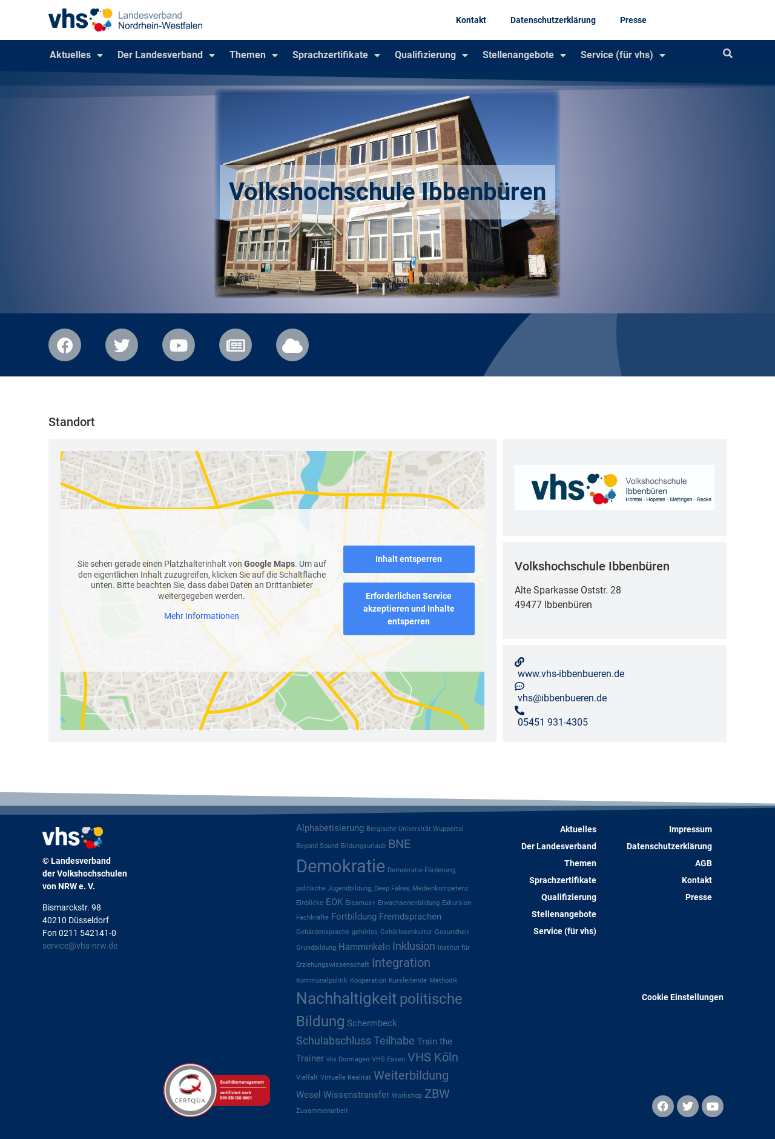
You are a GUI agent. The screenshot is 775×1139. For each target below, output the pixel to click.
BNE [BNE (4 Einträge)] (399, 844)
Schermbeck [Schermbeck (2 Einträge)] (372, 1023)
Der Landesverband (166, 55)
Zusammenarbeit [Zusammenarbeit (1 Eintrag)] (322, 1111)
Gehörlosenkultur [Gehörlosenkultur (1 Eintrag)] (406, 932)
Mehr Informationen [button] (201, 616)
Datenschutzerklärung (553, 20)
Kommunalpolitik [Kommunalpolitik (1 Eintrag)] (322, 980)
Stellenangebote (524, 55)
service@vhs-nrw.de (79, 945)
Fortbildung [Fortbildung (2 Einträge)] (354, 916)
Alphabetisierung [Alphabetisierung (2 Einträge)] (330, 828)
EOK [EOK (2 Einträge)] (334, 902)
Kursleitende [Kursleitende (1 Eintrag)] (408, 980)
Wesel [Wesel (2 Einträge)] (308, 1094)
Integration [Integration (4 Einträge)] (401, 963)
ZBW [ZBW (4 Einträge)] (437, 1094)
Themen (253, 55)
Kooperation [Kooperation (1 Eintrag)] (368, 980)
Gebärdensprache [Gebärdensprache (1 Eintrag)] (322, 932)
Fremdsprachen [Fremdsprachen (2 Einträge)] (410, 916)
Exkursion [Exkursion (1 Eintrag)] (456, 903)
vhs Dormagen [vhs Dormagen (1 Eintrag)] (347, 1059)
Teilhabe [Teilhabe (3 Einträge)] (394, 1041)
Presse (633, 20)
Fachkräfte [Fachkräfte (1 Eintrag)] (312, 917)
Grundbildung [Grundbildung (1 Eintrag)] (316, 948)
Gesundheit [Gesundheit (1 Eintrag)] (452, 932)
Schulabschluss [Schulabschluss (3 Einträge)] (333, 1041)
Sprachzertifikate (336, 55)
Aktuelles (76, 55)
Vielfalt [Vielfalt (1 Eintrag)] (307, 1077)
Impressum (690, 829)
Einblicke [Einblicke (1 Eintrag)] (309, 903)
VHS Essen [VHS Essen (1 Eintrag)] (388, 1059)
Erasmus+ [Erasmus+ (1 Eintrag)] (360, 903)
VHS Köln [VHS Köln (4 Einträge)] (432, 1057)
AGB (703, 863)
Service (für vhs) (623, 55)
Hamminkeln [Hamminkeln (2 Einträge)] (364, 946)
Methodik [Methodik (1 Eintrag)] (443, 980)
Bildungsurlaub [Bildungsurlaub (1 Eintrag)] (363, 846)
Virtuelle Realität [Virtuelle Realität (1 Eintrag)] (345, 1077)
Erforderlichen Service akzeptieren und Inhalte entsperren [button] (409, 608)
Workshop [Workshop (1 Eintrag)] (407, 1096)
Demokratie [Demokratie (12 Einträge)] (340, 866)
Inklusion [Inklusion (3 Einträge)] (413, 946)
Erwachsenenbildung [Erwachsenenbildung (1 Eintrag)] (409, 903)
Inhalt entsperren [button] (408, 559)
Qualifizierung (431, 55)
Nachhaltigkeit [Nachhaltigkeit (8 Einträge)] (346, 998)
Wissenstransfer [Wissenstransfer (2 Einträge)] (356, 1094)
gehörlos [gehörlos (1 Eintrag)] (365, 932)
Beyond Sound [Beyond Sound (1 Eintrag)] (317, 846)
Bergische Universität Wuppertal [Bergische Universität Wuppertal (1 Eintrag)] (415, 829)
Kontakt (471, 20)
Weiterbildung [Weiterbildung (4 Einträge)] (411, 1076)
